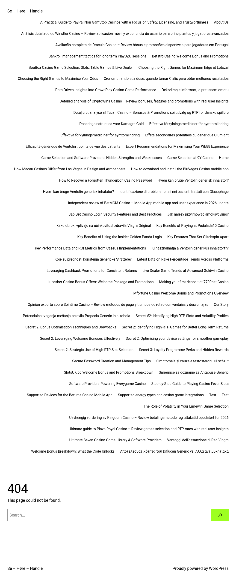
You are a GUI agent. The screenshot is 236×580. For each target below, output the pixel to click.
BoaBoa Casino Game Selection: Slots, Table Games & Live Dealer (81, 68)
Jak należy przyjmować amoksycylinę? (198, 214)
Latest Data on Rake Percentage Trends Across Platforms (183, 259)
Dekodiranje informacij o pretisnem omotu (195, 90)
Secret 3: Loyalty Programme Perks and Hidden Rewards (184, 350)
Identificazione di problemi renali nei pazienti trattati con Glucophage (174, 192)
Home (224, 158)
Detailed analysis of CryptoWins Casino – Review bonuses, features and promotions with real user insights (144, 101)
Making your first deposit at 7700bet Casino (194, 282)
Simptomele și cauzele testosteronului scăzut (192, 361)
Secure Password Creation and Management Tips (111, 361)
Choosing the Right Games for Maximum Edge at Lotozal (184, 68)
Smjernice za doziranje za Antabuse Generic (194, 372)
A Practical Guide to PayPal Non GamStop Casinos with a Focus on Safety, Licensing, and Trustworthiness (124, 22)
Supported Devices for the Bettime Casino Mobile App (69, 395)
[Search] (220, 515)
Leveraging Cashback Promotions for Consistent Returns (92, 271)
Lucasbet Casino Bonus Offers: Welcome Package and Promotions (100, 282)
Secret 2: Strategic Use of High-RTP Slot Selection (94, 350)
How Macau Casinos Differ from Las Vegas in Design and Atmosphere (70, 169)
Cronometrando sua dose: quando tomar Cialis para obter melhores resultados (166, 79)
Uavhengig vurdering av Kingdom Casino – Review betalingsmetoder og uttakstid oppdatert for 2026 (149, 418)
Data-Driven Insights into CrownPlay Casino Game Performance (105, 90)
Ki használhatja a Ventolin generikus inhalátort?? (190, 248)
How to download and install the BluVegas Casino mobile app (180, 169)
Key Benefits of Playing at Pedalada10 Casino (192, 226)
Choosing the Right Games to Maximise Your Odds (58, 79)
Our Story (221, 305)
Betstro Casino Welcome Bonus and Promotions (190, 56)
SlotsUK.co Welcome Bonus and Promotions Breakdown (108, 372)
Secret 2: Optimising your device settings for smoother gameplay (177, 339)
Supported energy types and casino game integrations (161, 395)
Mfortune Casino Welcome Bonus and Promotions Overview (181, 293)
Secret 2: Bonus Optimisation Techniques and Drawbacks (70, 327)
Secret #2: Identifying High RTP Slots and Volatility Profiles (182, 316)
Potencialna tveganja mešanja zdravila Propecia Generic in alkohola (76, 316)
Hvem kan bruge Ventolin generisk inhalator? (193, 180)
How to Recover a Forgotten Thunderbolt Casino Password (105, 180)
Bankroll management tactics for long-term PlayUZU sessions (98, 56)
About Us (221, 22)
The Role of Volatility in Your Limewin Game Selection (186, 406)
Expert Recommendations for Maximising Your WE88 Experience (177, 146)
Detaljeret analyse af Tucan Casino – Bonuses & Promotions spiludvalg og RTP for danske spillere (151, 113)
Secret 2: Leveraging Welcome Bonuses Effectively (80, 339)
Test (212, 395)
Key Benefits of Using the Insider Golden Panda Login (119, 237)
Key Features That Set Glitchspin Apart (198, 237)
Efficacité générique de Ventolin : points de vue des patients (73, 146)
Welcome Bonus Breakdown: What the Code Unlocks (73, 451)
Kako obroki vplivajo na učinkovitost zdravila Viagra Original (103, 226)
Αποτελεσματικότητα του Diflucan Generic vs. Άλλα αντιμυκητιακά (174, 451)
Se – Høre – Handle (25, 11)
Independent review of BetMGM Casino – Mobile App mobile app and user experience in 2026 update (148, 203)
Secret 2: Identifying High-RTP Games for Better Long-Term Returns (175, 327)
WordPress (219, 568)
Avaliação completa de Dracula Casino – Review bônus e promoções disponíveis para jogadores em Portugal (142, 45)
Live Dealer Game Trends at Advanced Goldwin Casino (185, 271)
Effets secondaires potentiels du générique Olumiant (187, 135)
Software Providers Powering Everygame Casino (107, 384)
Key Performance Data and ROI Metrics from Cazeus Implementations (90, 248)
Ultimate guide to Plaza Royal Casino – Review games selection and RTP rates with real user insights (149, 429)
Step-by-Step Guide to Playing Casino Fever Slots (190, 384)
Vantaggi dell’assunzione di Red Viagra (198, 440)
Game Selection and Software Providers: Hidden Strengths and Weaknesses (101, 158)
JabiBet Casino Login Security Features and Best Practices (115, 214)
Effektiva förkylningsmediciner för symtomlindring (189, 124)
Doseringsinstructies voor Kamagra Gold (111, 124)
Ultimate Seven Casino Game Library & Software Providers (115, 440)
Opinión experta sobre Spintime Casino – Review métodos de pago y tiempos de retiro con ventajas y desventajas (118, 305)
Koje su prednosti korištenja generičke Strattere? (93, 259)
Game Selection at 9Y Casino (190, 158)
